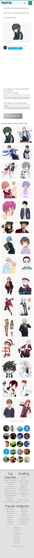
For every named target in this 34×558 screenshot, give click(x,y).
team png (10, 484)
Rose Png (10, 515)
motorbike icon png (10, 491)
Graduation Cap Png (23, 520)
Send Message (13, 48)
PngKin (10, 520)
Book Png (17, 538)
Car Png (17, 530)
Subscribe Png (10, 509)
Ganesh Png (17, 540)
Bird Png (17, 532)
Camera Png (23, 511)
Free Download (13, 116)
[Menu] (30, 3)
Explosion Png (24, 522)
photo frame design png (10, 502)
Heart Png (10, 524)
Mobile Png (10, 522)
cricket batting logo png (10, 493)
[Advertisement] (17, 68)
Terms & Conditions (23, 481)
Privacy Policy (24, 485)
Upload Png (24, 487)
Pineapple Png (17, 534)
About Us (23, 476)
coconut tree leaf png (10, 480)
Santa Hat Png (10, 513)
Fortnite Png (24, 524)
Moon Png (24, 517)
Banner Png (17, 543)
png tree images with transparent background (10, 497)
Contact (24, 479)
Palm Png (23, 509)
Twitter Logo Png (10, 511)
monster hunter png (10, 482)
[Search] (24, 3)
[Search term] (21, 3)
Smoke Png (24, 515)
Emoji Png (17, 536)
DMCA (20, 48)
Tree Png (23, 513)
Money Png (17, 528)
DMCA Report (23, 483)
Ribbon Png (10, 517)
